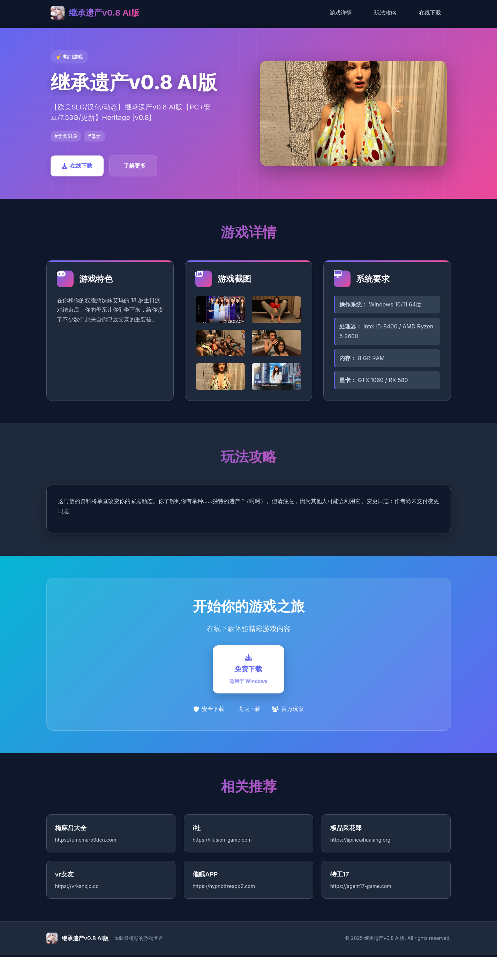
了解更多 (134, 165)
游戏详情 (341, 12)
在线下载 (430, 12)
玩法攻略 (385, 12)
